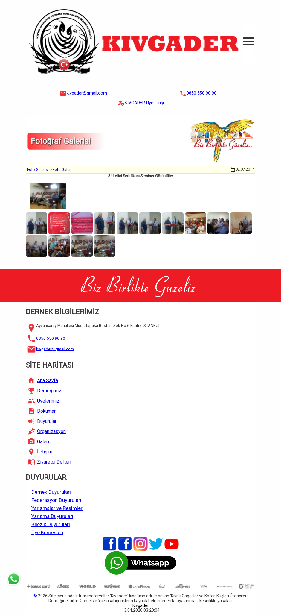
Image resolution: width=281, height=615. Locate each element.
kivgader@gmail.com (87, 93)
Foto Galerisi (38, 169)
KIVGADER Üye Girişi (144, 103)
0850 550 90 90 (201, 93)
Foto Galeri (62, 169)
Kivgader (140, 605)
